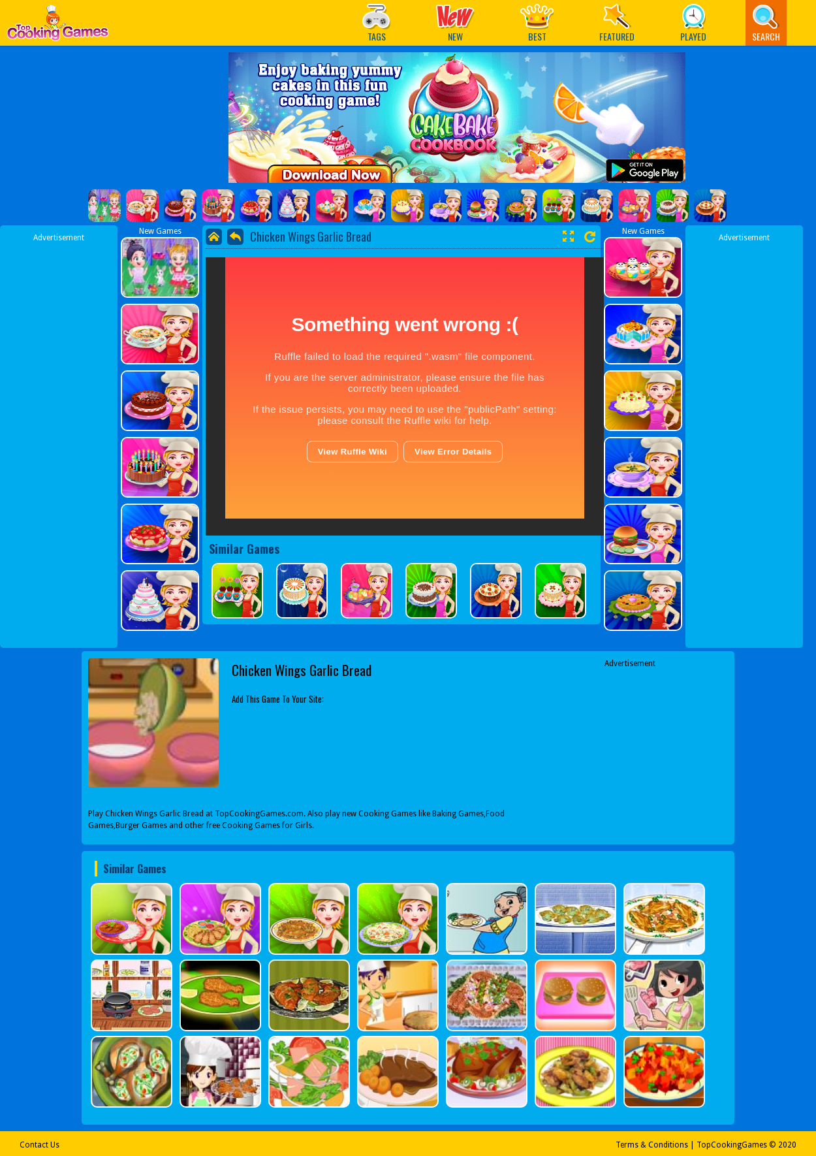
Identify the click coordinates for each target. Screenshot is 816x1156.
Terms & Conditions (652, 1144)
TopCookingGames (732, 1144)
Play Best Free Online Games (58, 26)
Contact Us (39, 1144)
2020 (787, 1144)
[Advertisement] (59, 439)
